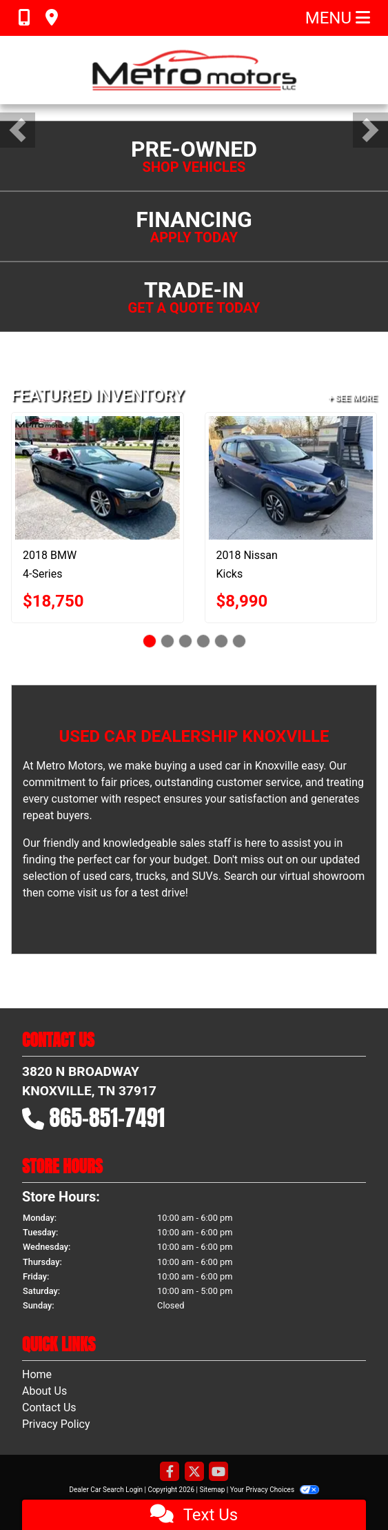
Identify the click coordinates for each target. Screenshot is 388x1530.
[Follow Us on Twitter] (194, 1472)
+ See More (352, 398)
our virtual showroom (313, 876)
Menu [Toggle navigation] (337, 18)
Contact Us (49, 1407)
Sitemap (212, 1489)
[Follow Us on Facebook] (169, 1472)
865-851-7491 (107, 1118)
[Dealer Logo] (194, 70)
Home (37, 1374)
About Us (44, 1390)
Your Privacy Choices (274, 1489)
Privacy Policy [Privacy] (56, 1424)
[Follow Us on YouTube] (218, 1472)
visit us (94, 892)
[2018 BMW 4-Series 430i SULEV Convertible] (97, 478)
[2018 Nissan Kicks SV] (291, 478)
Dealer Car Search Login (106, 1489)
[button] (17, 130)
